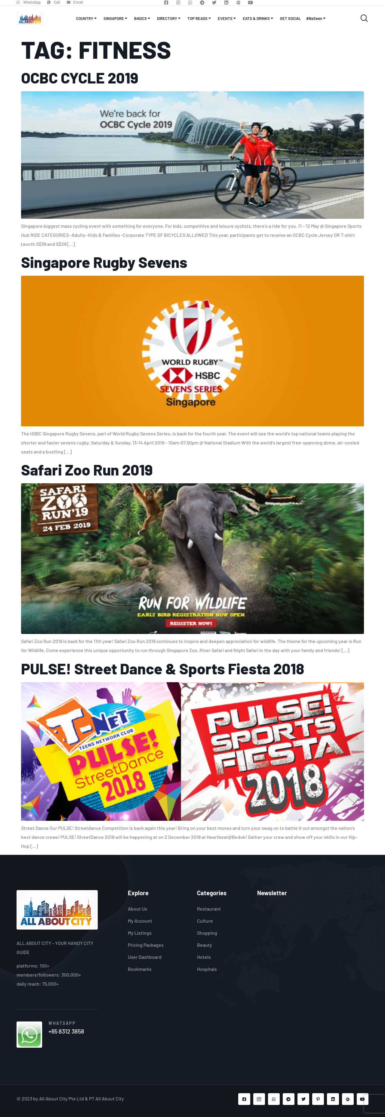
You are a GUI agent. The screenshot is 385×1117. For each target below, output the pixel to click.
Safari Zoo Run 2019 (87, 469)
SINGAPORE (116, 18)
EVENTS (227, 18)
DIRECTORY (169, 18)
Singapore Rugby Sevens (104, 262)
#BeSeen (316, 18)
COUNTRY (87, 18)
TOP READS (199, 18)
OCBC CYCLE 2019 (79, 77)
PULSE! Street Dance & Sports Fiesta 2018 (162, 668)
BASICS (143, 18)
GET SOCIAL (290, 18)
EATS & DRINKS (259, 18)
